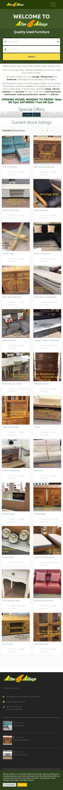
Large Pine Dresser (10, 427)
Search (31, 57)
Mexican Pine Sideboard (44, 167)
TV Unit (37, 427)
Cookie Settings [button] (9, 785)
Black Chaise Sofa (42, 254)
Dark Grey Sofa (9, 340)
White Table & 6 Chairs (12, 384)
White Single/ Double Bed (45, 297)
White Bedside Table (11, 601)
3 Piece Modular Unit (11, 471)
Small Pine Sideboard (11, 297)
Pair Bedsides (39, 514)
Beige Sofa (38, 471)
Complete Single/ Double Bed (46, 340)
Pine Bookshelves (41, 384)
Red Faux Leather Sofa (43, 601)
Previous (27, 115)
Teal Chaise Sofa (9, 167)
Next (36, 115)
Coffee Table (8, 254)
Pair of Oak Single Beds (44, 557)
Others (21, 562)
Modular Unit (8, 514)
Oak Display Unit (41, 644)
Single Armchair (41, 210)
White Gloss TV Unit (11, 210)
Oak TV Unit (7, 644)
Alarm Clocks (8, 557)
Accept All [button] (22, 785)
